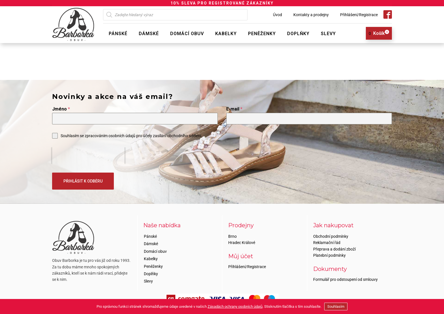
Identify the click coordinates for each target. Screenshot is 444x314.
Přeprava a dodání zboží (334, 249)
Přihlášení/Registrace (359, 14)
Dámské (149, 33)
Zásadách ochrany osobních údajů (235, 306)
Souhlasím (335, 306)
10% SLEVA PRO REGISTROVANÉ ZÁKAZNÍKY (222, 3)
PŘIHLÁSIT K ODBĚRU (83, 181)
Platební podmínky (329, 255)
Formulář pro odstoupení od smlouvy (345, 279)
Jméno (61, 109)
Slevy (328, 33)
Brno (232, 236)
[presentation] (88, 155)
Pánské (118, 33)
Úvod (277, 14)
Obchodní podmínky (330, 236)
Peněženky (262, 33)
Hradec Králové (241, 242)
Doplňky (298, 33)
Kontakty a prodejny (311, 14)
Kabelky (226, 33)
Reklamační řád (326, 242)
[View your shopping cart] (377, 33)
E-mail (234, 109)
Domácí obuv (187, 33)
